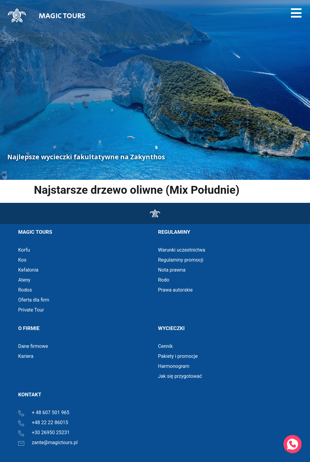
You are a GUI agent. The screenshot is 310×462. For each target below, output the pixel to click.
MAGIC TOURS (62, 16)
